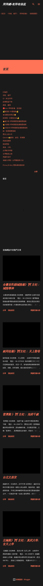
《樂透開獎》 (33, 14)
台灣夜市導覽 (7, 150)
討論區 (5, 92)
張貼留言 (11, 310)
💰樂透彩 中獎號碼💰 (10, 111)
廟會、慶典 (7, 105)
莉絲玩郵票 (7, 141)
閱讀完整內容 (35, 310)
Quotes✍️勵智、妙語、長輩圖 (14, 137)
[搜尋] (33, 4)
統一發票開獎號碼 (9, 131)
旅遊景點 (6, 144)
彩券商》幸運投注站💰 (11, 118)
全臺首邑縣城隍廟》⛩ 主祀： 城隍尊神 (21, 286)
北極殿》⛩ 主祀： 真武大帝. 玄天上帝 (21, 542)
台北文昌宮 (10, 477)
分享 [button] (35, 171)
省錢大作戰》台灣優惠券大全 (13, 160)
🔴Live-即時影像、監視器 (12, 108)
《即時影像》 (23, 14)
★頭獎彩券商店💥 (9, 115)
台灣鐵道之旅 (7, 154)
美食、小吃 (7, 147)
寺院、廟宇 (7, 95)
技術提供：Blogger (21, 579)
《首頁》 (3, 14)
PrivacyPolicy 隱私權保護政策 (14, 165)
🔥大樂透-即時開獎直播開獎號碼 (14, 124)
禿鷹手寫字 (7, 157)
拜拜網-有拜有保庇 (14, 4)
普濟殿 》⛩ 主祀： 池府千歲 (21, 414)
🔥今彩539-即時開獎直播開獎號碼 (15, 128)
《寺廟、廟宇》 (12, 14)
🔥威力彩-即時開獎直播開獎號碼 (14, 121)
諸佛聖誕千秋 (7, 102)
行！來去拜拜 (7, 98)
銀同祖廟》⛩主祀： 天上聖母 (21, 351)
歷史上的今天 (7, 134)
